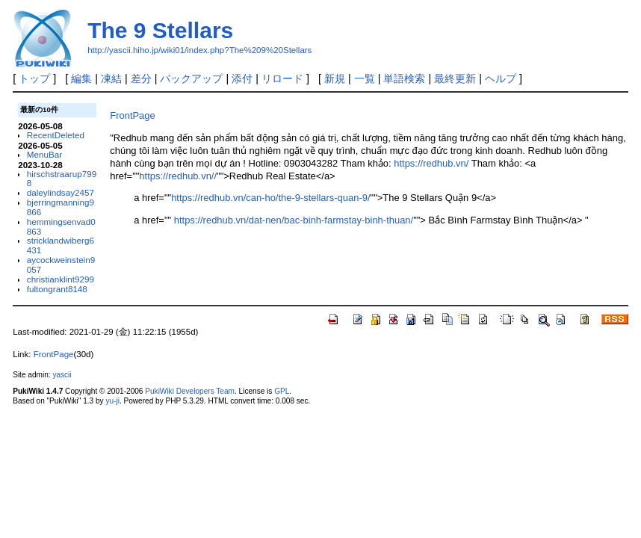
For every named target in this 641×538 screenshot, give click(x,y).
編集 (81, 78)
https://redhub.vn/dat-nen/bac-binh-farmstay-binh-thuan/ (293, 220)
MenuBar (44, 154)
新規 (334, 78)
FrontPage (132, 115)
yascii (61, 375)
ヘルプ (500, 78)
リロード (282, 78)
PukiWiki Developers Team (190, 391)
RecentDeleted (55, 135)
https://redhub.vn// (178, 176)
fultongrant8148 (57, 289)
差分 (141, 78)
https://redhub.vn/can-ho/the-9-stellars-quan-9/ (270, 197)
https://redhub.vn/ (431, 163)
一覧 (364, 78)
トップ (34, 78)
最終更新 (455, 78)
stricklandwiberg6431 (60, 245)
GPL (281, 391)
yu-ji (112, 401)
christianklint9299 (60, 279)
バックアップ (191, 78)
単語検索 (404, 78)
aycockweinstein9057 (61, 264)
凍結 (111, 78)
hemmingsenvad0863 (61, 226)
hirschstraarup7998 (61, 178)
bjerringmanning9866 (60, 207)
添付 (242, 78)
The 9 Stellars (160, 30)
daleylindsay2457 (60, 192)
